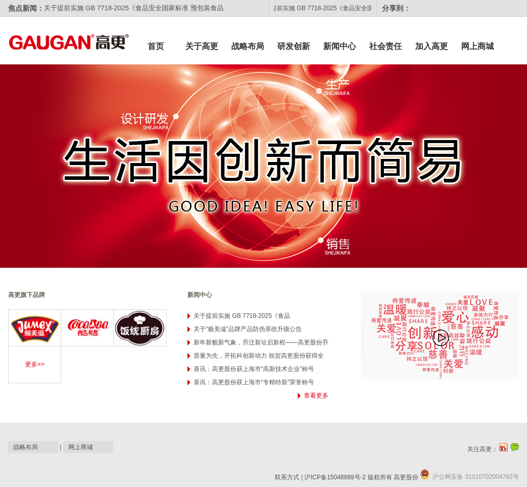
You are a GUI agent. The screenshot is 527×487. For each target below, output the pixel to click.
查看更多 (316, 395)
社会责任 (385, 46)
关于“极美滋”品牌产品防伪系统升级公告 (248, 329)
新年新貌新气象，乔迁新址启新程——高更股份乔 (261, 342)
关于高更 (201, 46)
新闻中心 (339, 46)
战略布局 (247, 46)
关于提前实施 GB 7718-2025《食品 (242, 315)
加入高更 (431, 46)
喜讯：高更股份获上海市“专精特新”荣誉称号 (254, 382)
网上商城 (477, 46)
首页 (156, 46)
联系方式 (287, 477)
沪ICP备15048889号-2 (335, 477)
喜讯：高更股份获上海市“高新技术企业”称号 (254, 369)
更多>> (34, 364)
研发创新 (293, 46)
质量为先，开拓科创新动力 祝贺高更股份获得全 (259, 355)
